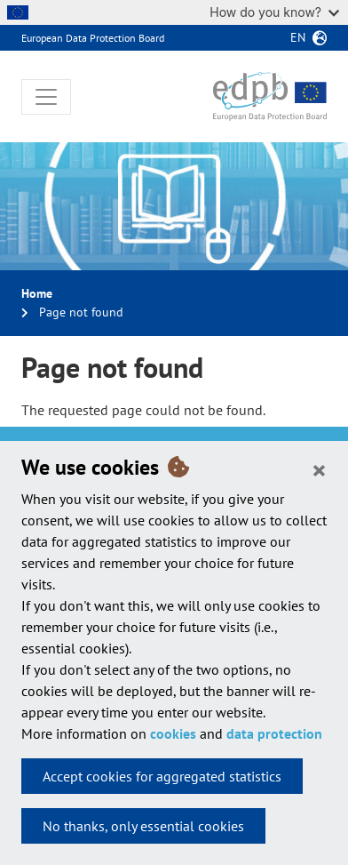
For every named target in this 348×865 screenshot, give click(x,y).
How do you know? (274, 12)
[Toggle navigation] (46, 97)
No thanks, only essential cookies (143, 826)
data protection (274, 733)
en (297, 37)
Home (36, 293)
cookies (173, 733)
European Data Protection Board (92, 37)
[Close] (319, 469)
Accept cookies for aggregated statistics (162, 776)
